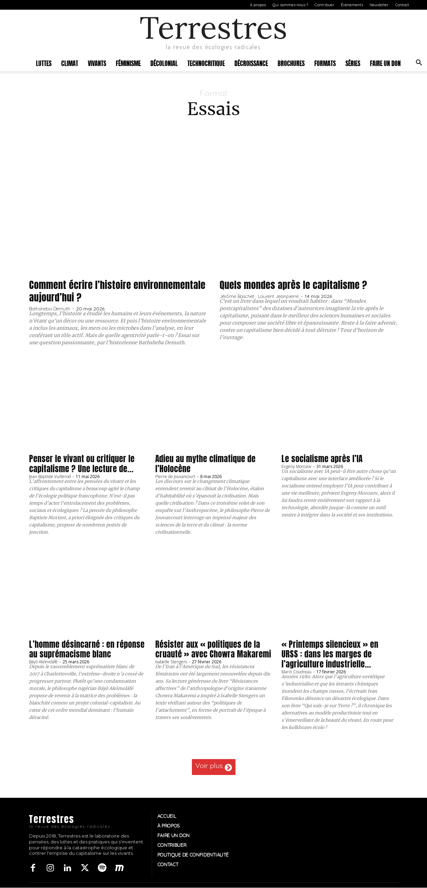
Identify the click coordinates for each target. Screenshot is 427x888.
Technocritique (206, 62)
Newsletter (379, 4)
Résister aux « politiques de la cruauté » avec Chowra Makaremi (213, 649)
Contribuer (324, 4)
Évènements (352, 4)
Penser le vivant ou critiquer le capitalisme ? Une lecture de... (81, 463)
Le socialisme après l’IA (322, 458)
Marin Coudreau (296, 672)
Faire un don (385, 62)
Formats (325, 62)
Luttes (44, 62)
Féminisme (128, 62)
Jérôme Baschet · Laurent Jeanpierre (259, 296)
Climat (69, 62)
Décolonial (164, 62)
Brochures (291, 62)
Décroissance (251, 62)
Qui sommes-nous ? (290, 4)
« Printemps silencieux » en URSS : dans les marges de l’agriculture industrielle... (329, 654)
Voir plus (213, 767)
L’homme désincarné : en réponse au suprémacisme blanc (87, 649)
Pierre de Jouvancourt (175, 476)
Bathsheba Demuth (49, 309)
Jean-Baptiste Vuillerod (50, 476)
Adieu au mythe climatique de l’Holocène (205, 463)
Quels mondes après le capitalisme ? (298, 284)
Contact (402, 4)
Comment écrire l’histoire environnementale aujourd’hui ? (96, 291)
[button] (418, 63)
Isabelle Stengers (171, 662)
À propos (258, 4)
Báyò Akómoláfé (43, 662)
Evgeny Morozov (296, 466)
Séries (352, 62)
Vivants (97, 62)
